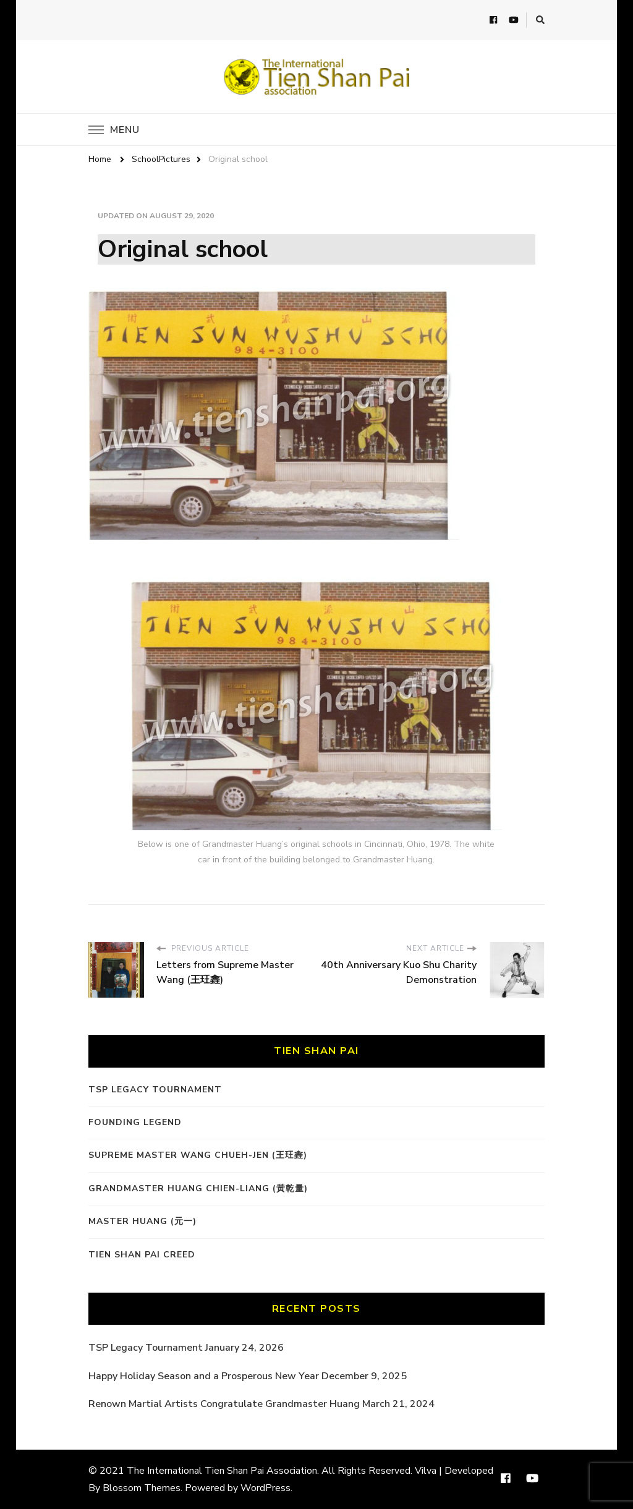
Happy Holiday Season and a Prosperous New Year (203, 1376)
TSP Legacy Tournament (155, 1089)
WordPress (265, 1488)
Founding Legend (135, 1122)
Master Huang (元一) (142, 1221)
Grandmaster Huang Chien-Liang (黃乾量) (198, 1188)
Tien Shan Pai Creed (141, 1254)
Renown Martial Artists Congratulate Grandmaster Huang (224, 1404)
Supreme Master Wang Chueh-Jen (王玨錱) (197, 1155)
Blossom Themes (142, 1488)
